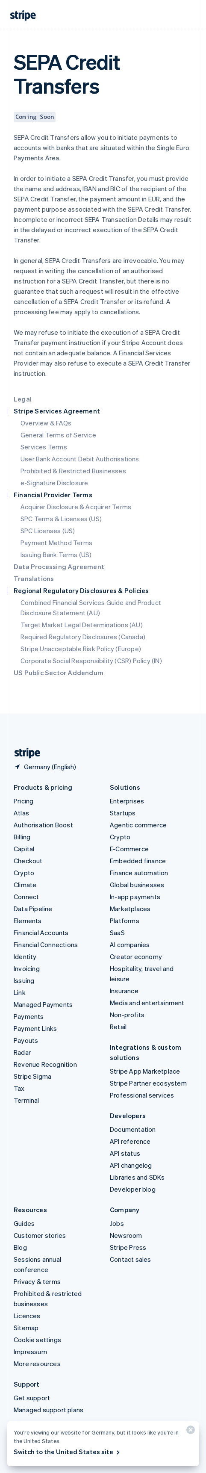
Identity (25, 956)
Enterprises (127, 801)
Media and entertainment (147, 1002)
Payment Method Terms (56, 542)
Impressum (30, 1351)
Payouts (26, 1040)
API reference (130, 1141)
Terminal (26, 1100)
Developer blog (133, 1189)
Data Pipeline (33, 908)
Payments (29, 1016)
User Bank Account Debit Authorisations (80, 459)
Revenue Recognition (45, 1064)
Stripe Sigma (32, 1076)
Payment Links (35, 1028)
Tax (19, 1088)
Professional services (142, 1095)
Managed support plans (48, 1409)
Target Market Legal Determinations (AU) (82, 624)
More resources (37, 1363)
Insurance (124, 990)
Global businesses (137, 884)
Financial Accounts (41, 932)
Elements (28, 920)
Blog (20, 1247)
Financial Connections (46, 944)
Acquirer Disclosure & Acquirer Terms (76, 506)
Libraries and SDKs (137, 1177)
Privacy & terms (37, 1281)
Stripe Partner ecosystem (148, 1083)
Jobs (117, 1223)
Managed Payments (43, 1004)
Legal (23, 399)
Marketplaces (130, 908)
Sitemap (26, 1327)
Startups (123, 813)
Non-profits (127, 1014)
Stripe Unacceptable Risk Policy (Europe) (81, 648)
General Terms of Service (58, 435)
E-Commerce (129, 848)
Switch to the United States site (67, 1451)
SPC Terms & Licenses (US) (61, 518)
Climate (25, 884)
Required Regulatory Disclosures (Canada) (83, 636)
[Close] (189, 1431)
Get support (32, 1397)
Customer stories (40, 1235)
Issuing (24, 980)
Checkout (28, 860)
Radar (22, 1052)
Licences (27, 1315)
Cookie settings (37, 1339)
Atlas (21, 813)
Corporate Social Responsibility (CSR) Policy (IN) (91, 660)
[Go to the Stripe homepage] (24, 753)
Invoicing (27, 968)
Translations (34, 578)
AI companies (130, 944)
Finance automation (139, 872)
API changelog (131, 1165)
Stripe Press (128, 1247)
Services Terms (44, 447)
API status (125, 1153)
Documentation (133, 1129)
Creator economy (136, 956)
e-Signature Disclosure (54, 482)
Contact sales (130, 1259)
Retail (118, 1026)
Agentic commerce (138, 825)
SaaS (117, 932)
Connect (26, 896)
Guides (24, 1223)
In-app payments (135, 896)
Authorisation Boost (43, 825)
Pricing (23, 801)
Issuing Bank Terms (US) (56, 554)
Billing (22, 836)
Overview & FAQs (46, 423)
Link (20, 992)
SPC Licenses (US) (48, 530)
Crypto (24, 872)
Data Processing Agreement (59, 566)
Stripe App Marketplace (145, 1071)
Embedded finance (138, 860)
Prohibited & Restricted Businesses (73, 470)
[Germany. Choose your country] (45, 767)
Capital (24, 848)
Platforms (124, 920)
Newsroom (126, 1235)
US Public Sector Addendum (58, 672)
